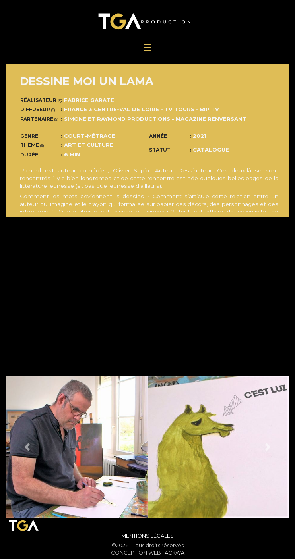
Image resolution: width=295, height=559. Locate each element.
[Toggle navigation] (147, 47)
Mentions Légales (147, 535)
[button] (27, 447)
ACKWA (174, 552)
